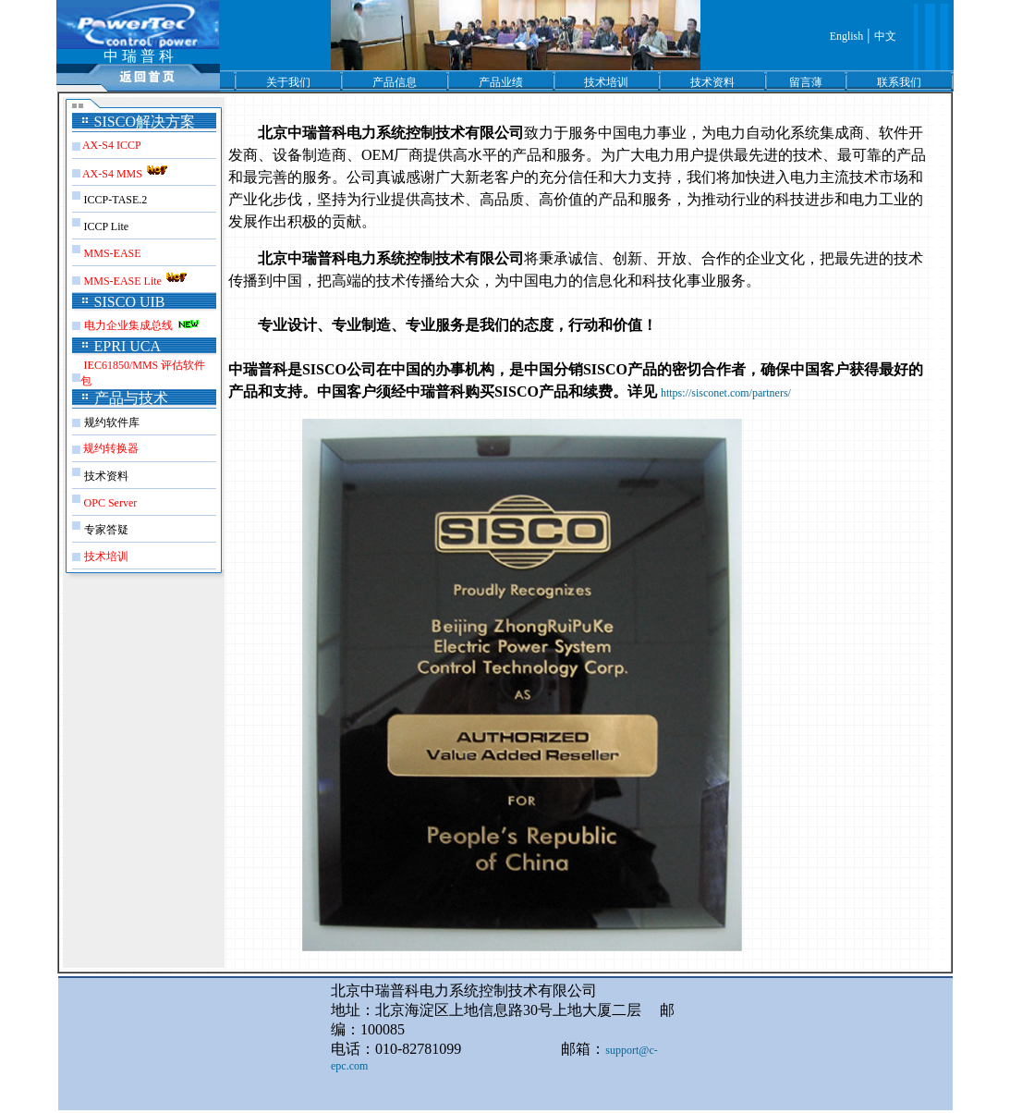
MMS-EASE (112, 253)
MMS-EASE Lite (137, 281)
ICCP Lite (106, 226)
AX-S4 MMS (126, 173)
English (847, 36)
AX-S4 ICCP (111, 145)
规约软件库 (112, 422)
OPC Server (111, 502)
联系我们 (899, 82)
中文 (885, 36)
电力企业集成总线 (130, 325)
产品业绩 (501, 82)
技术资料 (712, 82)
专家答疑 (106, 529)
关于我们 (288, 82)
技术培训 (606, 82)
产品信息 (394, 82)
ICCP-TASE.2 (116, 199)
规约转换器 (109, 448)
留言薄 (805, 82)
